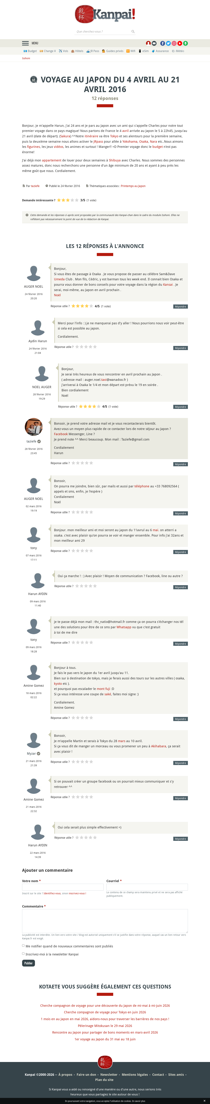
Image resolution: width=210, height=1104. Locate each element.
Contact (158, 1074)
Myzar (31, 753)
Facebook (61, 434)
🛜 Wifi (130, 51)
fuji (107, 689)
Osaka (143, 141)
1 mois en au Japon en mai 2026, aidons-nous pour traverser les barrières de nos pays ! (105, 1019)
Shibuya (115, 160)
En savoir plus (138, 1101)
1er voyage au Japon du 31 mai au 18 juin (105, 1039)
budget (157, 146)
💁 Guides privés (112, 51)
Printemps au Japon (133, 186)
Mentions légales (135, 1074)
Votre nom (31, 881)
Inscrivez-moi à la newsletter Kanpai (52, 954)
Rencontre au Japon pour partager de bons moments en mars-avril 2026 (105, 1032)
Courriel (114, 881)
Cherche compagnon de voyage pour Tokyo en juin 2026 (105, 1012)
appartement (51, 160)
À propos (65, 1074)
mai (155, 530)
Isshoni (26, 58)
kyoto (58, 683)
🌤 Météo (178, 51)
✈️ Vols (63, 51)
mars (121, 741)
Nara (153, 141)
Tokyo (114, 136)
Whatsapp (124, 627)
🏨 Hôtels (77, 51)
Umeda (59, 279)
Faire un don (86, 1074)
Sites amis (176, 1074)
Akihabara (158, 746)
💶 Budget (30, 51)
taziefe (35, 186)
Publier (28, 963)
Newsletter (108, 1074)
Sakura (65, 136)
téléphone (141, 486)
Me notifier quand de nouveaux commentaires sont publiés (69, 946)
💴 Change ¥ (48, 51)
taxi (104, 379)
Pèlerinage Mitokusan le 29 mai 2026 (105, 1026)
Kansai (168, 284)
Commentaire (34, 906)
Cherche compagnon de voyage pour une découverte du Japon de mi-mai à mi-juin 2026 (105, 1005)
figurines (33, 146)
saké (107, 694)
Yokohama (129, 141)
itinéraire (91, 136)
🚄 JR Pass (92, 51)
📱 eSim (143, 51)
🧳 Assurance (160, 51)
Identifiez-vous (52, 893)
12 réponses (105, 98)
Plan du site (104, 1080)
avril (125, 131)
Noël (57, 295)
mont (100, 689)
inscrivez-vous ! (77, 893)
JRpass (98, 141)
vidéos (58, 146)
